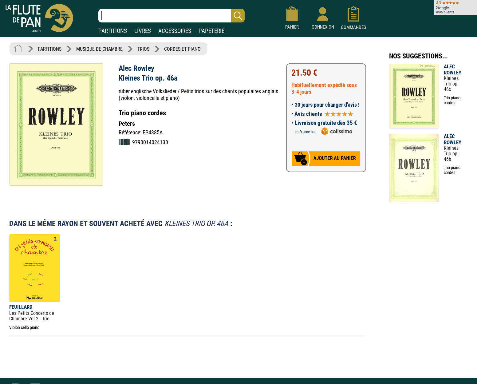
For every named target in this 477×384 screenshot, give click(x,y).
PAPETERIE (211, 30)
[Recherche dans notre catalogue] (171, 15)
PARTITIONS (112, 30)
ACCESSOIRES (174, 30)
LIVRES (142, 30)
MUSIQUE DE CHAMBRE (99, 49)
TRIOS (143, 49)
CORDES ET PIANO (182, 49)
